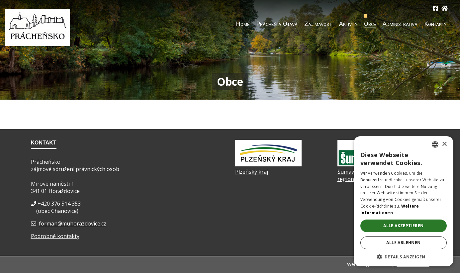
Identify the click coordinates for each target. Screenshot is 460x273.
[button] (403, 256)
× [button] (444, 144)
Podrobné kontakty (55, 236)
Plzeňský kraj (251, 171)
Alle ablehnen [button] (403, 242)
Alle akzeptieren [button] (403, 225)
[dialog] (403, 201)
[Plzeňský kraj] (268, 164)
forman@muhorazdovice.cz (72, 223)
